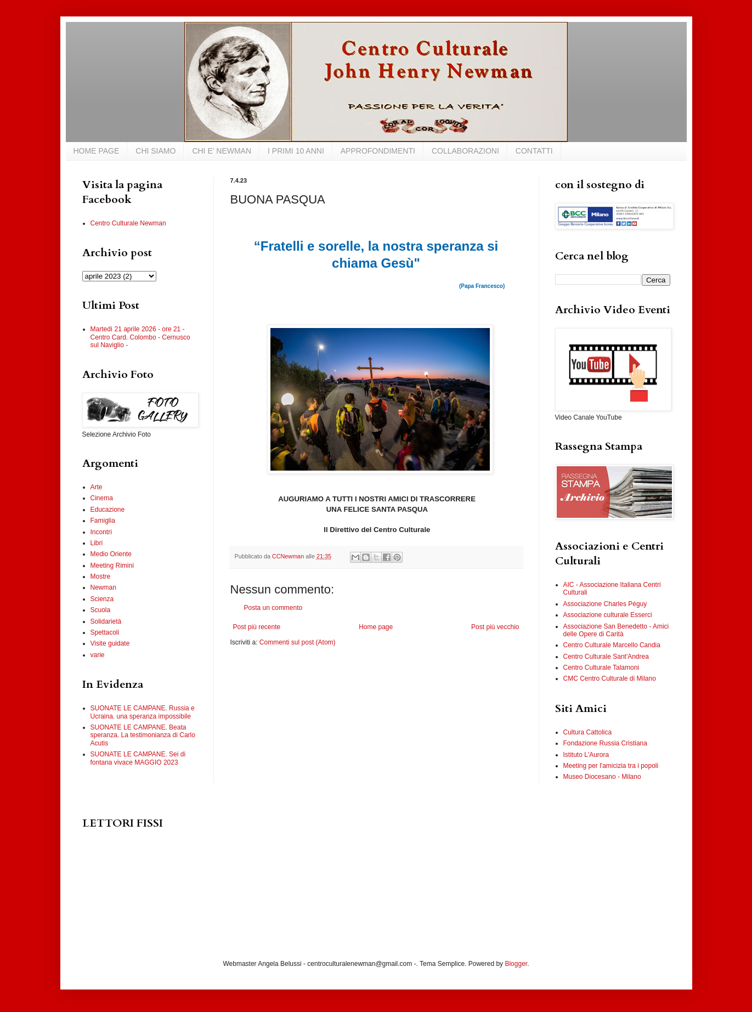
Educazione (108, 509)
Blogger (516, 964)
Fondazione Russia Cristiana (605, 743)
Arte (97, 487)
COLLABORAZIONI (465, 150)
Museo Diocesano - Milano (602, 777)
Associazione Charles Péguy (605, 604)
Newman (103, 587)
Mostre (101, 576)
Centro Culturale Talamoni (601, 667)
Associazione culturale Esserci (607, 615)
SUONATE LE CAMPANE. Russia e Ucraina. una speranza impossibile (143, 712)
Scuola (101, 610)
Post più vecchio (495, 627)
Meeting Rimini (112, 565)
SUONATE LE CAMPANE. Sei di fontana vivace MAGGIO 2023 (138, 758)
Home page (376, 627)
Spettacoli (105, 632)
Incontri (101, 532)
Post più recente (257, 627)
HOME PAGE (96, 150)
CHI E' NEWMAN (221, 150)
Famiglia (103, 520)
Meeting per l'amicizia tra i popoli (611, 766)
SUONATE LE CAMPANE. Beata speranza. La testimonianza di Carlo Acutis (143, 735)
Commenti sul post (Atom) (297, 642)
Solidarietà (106, 621)
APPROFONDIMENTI (378, 150)
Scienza (102, 599)
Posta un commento (273, 608)
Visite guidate (110, 643)
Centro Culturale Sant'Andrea (606, 656)
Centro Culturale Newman (128, 223)
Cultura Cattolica (587, 732)
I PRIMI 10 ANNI (296, 150)
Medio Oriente (111, 554)
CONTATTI (534, 150)
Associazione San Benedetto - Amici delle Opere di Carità (616, 630)
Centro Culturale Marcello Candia (611, 645)
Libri (97, 543)
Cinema (102, 498)
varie (98, 655)
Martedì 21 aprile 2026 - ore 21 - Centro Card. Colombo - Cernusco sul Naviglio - (140, 337)
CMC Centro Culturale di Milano (609, 678)
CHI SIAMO (155, 150)
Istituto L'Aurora (586, 755)
